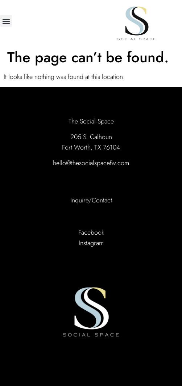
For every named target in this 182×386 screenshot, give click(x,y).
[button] (6, 21)
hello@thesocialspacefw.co (88, 163)
